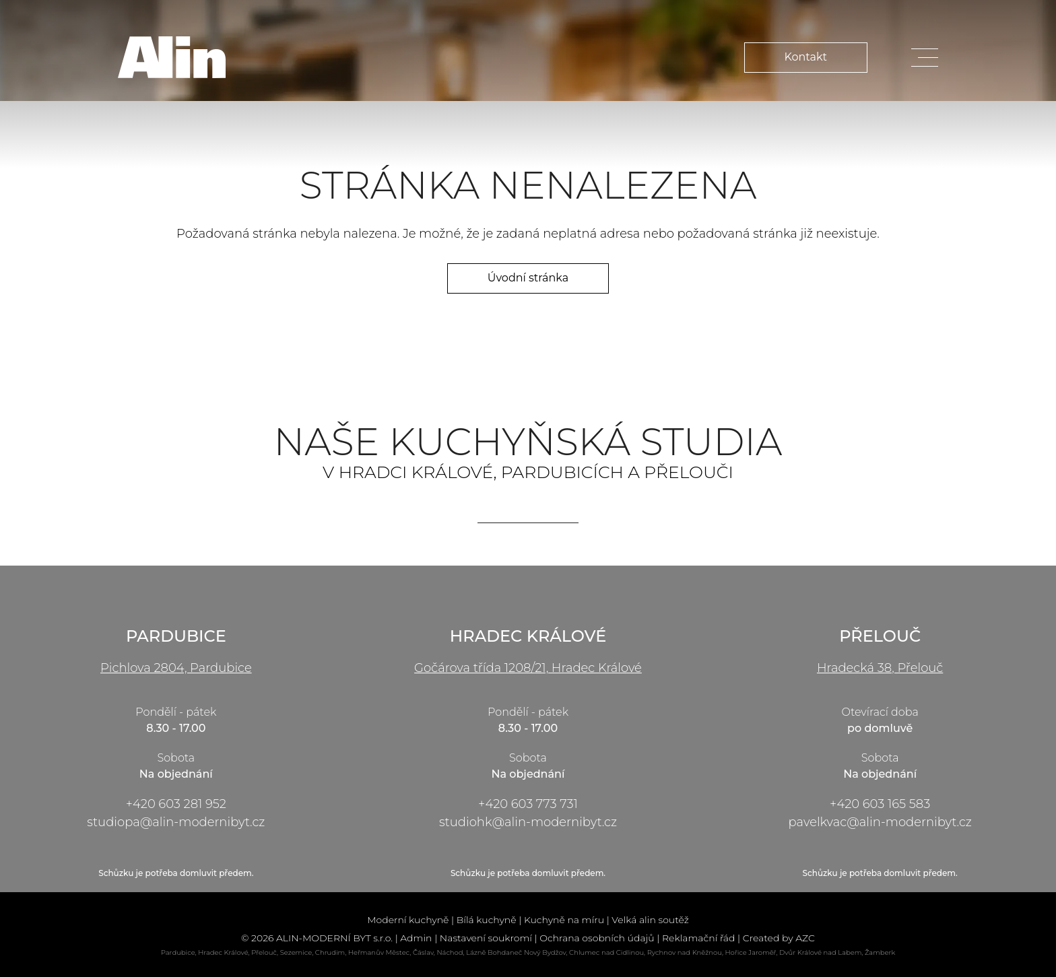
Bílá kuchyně (487, 920)
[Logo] (172, 57)
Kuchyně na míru (564, 920)
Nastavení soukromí (486, 938)
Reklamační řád (698, 938)
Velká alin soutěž (650, 920)
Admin (416, 938)
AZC (805, 938)
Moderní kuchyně (408, 920)
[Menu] (924, 57)
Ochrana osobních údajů (596, 938)
